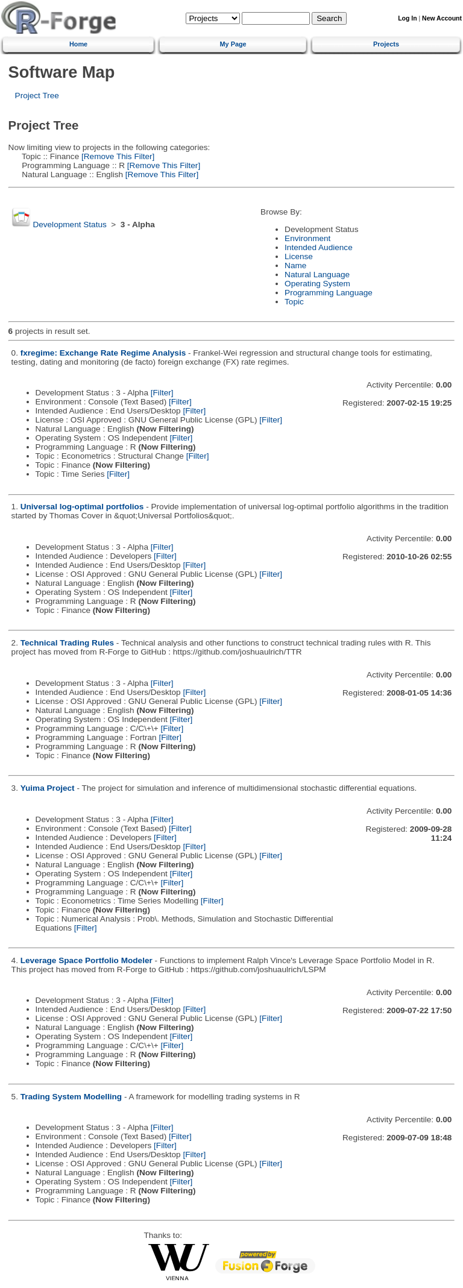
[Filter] (162, 392)
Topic (294, 301)
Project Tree (37, 95)
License (299, 256)
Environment (307, 238)
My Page (233, 44)
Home (78, 44)
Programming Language (329, 292)
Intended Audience (319, 247)
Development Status (69, 224)
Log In (407, 18)
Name (295, 265)
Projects (386, 44)
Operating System (317, 283)
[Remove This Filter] (116, 156)
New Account (442, 18)
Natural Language (317, 274)
